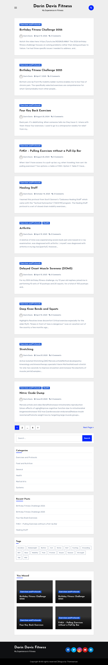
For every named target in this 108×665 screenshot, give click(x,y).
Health (46, 223)
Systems (20, 487)
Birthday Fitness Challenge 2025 (41, 70)
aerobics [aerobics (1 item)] (21, 548)
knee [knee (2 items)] (26, 553)
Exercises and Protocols (30, 25)
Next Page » (88, 427)
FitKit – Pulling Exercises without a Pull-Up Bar (50, 151)
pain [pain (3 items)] (43, 553)
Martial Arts (21, 481)
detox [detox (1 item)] (59, 548)
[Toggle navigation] (15, 8)
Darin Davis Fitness (52, 6)
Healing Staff (29, 188)
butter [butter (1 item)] (43, 548)
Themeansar (72, 662)
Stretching (26, 349)
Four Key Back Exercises (35, 110)
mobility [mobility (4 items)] (35, 553)
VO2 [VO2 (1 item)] (25, 557)
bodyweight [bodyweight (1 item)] (32, 548)
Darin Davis (26, 36)
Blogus (61, 662)
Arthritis (25, 228)
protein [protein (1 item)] (52, 553)
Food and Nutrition (24, 463)
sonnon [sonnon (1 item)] (70, 553)
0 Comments (56, 36)
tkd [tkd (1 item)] (19, 557)
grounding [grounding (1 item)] (86, 548)
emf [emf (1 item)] (66, 548)
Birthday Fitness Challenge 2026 (41, 30)
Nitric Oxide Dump (32, 393)
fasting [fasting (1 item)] (75, 548)
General (19, 469)
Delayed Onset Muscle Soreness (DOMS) (46, 268)
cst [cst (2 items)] (51, 548)
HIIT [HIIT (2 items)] (19, 553)
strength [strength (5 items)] (80, 553)
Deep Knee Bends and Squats (39, 309)
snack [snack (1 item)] (61, 553)
